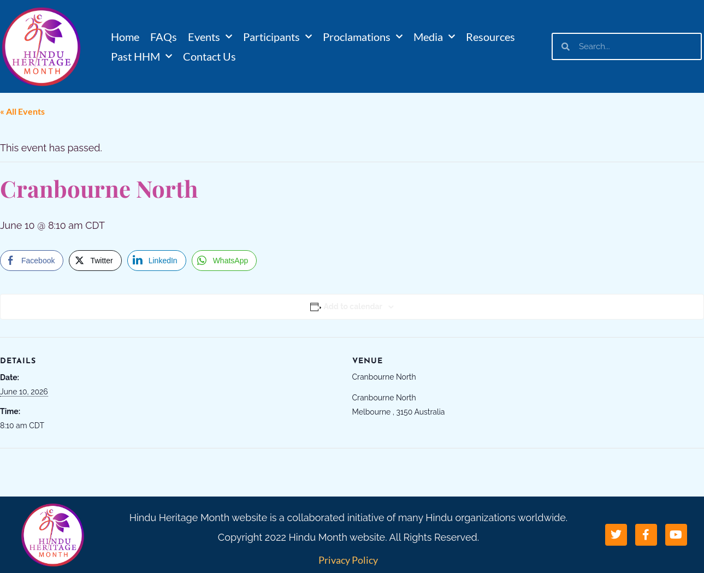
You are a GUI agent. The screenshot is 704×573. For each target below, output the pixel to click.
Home (125, 36)
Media (434, 36)
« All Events (22, 111)
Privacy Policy (348, 560)
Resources (490, 36)
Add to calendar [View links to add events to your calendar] (353, 306)
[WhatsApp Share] (224, 260)
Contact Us (209, 56)
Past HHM (141, 56)
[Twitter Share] (95, 260)
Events (210, 36)
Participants (277, 36)
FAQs (163, 36)
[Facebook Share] (31, 260)
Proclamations (363, 36)
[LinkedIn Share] (156, 260)
